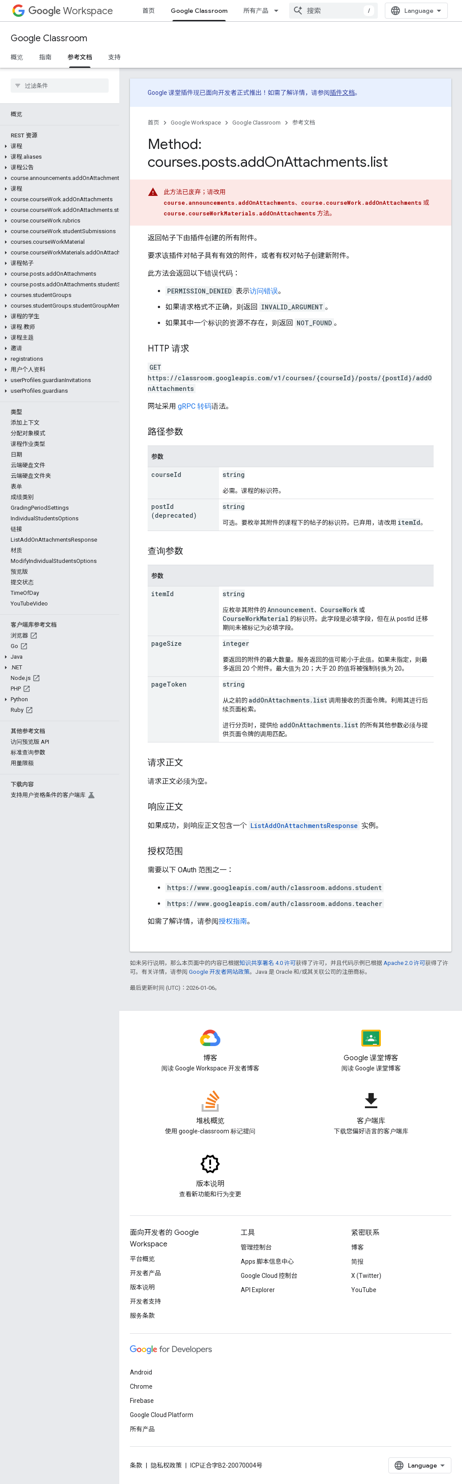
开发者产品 (145, 1273)
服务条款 (142, 1315)
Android (141, 1372)
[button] (58, 146)
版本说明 (142, 1287)
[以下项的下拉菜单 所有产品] (279, 10)
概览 (17, 57)
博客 (357, 1247)
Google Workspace (196, 122)
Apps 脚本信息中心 (267, 1261)
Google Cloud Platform (161, 1414)
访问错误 (264, 291)
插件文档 (342, 92)
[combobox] (396, 11)
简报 (357, 1261)
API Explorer (258, 1289)
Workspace (70, 11)
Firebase (142, 1400)
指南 (45, 57)
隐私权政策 (166, 1465)
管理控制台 (256, 1247)
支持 (114, 57)
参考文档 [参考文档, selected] (79, 57)
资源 (304, 11)
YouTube (363, 1289)
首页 (148, 11)
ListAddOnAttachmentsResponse (304, 825)
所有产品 (255, 11)
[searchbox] (60, 85)
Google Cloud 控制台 (269, 1275)
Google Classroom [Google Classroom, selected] (199, 11)
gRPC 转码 (194, 406)
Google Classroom (49, 38)
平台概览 (142, 1258)
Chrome (141, 1386)
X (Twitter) (366, 1275)
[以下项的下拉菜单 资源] (320, 10)
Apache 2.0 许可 (404, 963)
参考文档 (303, 122)
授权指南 (233, 921)
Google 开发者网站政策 (219, 972)
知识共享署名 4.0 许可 (267, 963)
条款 (136, 1465)
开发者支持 (145, 1301)
